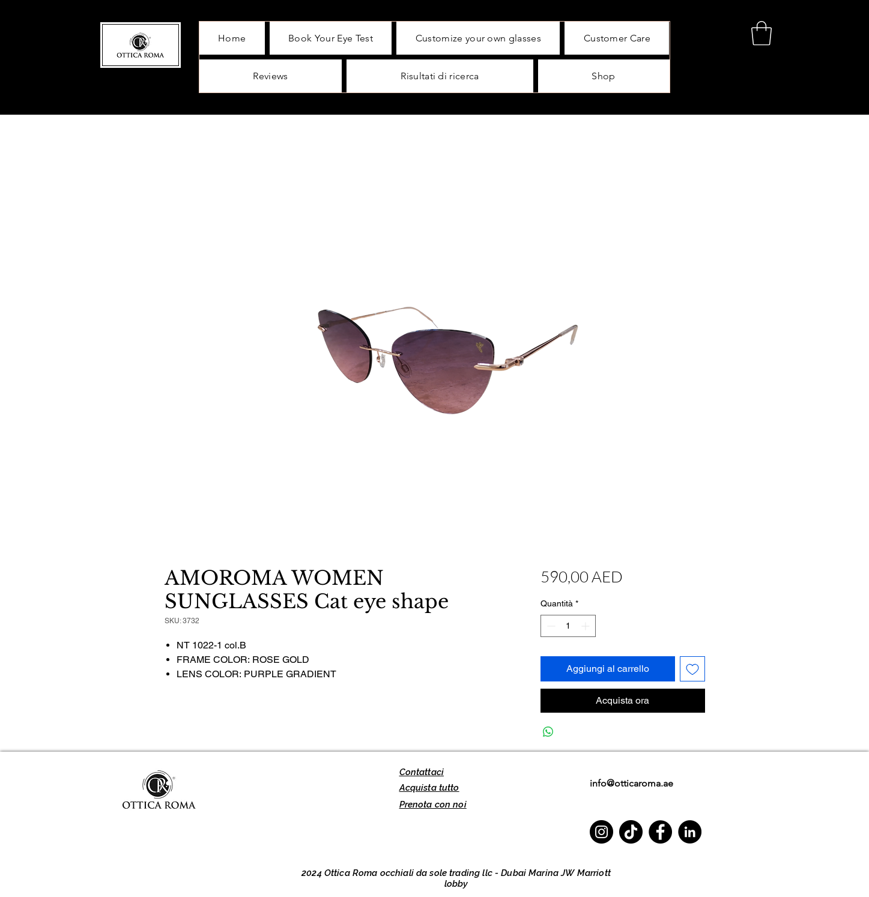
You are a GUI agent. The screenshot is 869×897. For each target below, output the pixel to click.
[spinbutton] (568, 625)
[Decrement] (549, 625)
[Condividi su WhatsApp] (548, 732)
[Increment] (586, 625)
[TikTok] (631, 832)
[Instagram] (601, 832)
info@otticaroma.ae (631, 783)
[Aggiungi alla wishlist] (692, 668)
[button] (761, 33)
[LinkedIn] (689, 832)
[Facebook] (660, 832)
